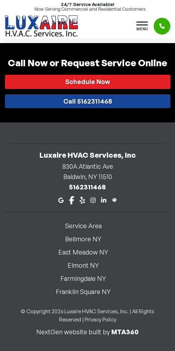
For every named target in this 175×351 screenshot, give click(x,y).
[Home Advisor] (114, 199)
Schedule (87, 81)
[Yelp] (82, 199)
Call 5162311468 (87, 101)
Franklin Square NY (87, 291)
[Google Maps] (61, 199)
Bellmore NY (87, 239)
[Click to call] (162, 26)
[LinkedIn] (103, 199)
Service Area (87, 226)
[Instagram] (93, 199)
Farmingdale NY (87, 278)
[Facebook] (71, 199)
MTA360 (125, 332)
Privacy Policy (100, 319)
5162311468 (87, 187)
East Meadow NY (87, 252)
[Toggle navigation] (142, 26)
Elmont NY (87, 265)
